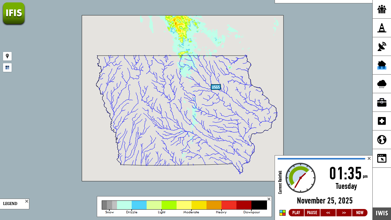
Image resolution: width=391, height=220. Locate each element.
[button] (215, 91)
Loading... (323, 188)
